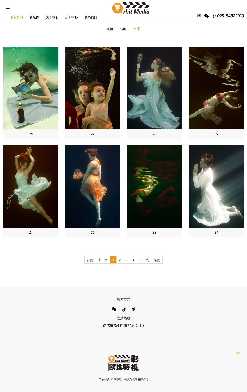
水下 (136, 29)
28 (31, 134)
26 (154, 134)
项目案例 (16, 17)
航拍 (110, 29)
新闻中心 (71, 17)
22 (154, 232)
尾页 (157, 260)
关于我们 (52, 17)
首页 (90, 260)
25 (216, 134)
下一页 (144, 260)
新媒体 (34, 17)
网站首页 (40, 303)
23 (92, 232)
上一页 (102, 260)
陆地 (123, 29)
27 (92, 134)
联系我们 (91, 17)
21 (216, 232)
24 (31, 232)
